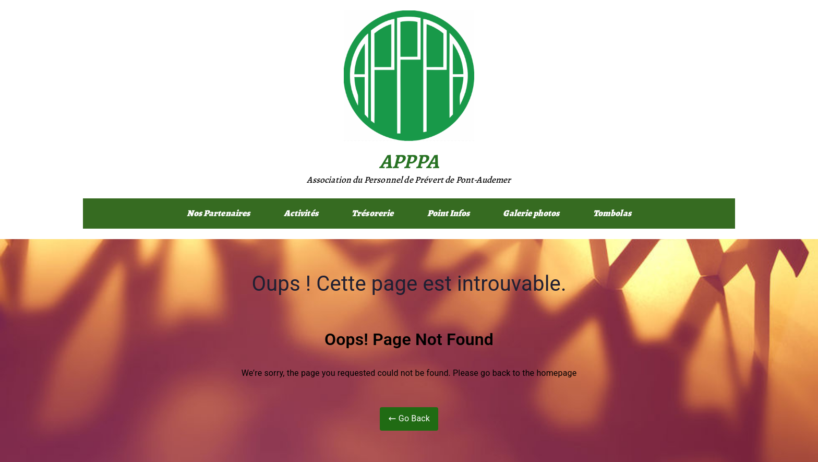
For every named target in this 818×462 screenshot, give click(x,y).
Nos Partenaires (218, 213)
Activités (301, 213)
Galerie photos (531, 213)
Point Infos (448, 213)
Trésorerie (373, 213)
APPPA (409, 161)
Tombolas (612, 213)
